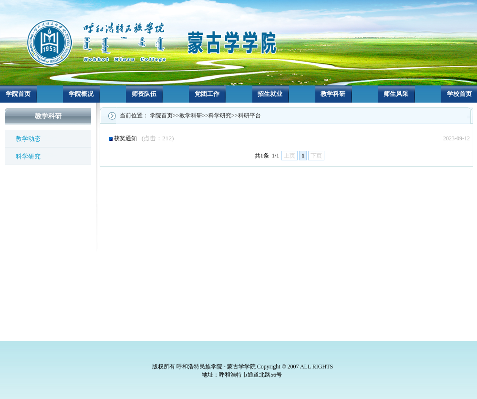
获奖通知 (144, 138)
